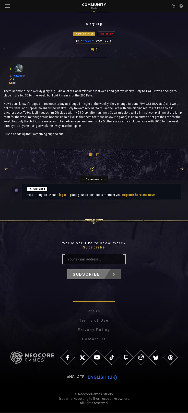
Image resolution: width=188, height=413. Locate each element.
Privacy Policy (94, 330)
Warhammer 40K (85, 34)
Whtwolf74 (88, 41)
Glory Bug (37, 189)
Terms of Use (94, 321)
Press (94, 312)
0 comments (94, 179)
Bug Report (106, 34)
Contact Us (94, 340)
